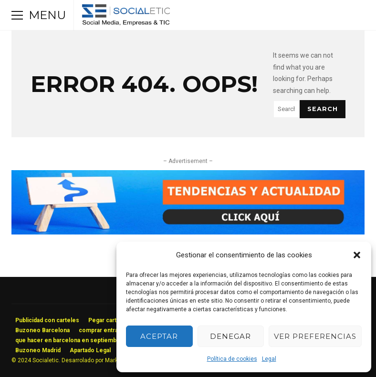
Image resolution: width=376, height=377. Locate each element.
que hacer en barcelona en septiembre (69, 340)
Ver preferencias (315, 336)
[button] (357, 255)
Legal (269, 359)
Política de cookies (232, 359)
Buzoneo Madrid (38, 350)
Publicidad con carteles (47, 320)
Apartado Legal (90, 350)
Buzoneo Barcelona (42, 330)
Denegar (230, 336)
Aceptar (159, 336)
